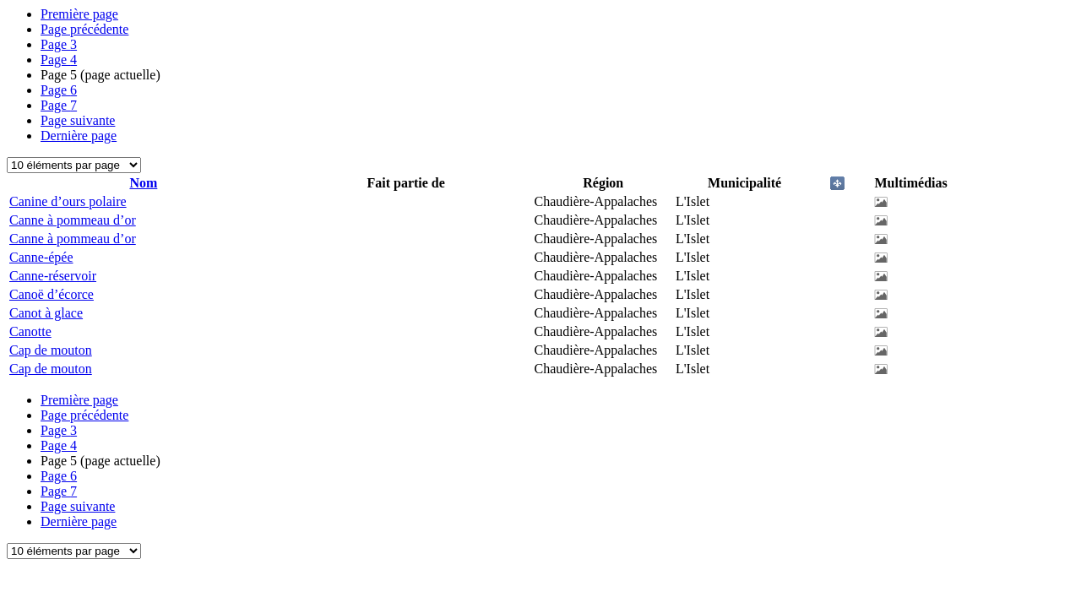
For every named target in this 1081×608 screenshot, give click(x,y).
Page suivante (78, 120)
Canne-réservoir (52, 276)
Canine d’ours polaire (68, 201)
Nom (143, 183)
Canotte (30, 331)
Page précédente (84, 29)
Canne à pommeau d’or (72, 220)
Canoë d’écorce (51, 294)
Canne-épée (41, 257)
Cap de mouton (50, 350)
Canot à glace (46, 313)
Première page (79, 14)
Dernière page (79, 135)
